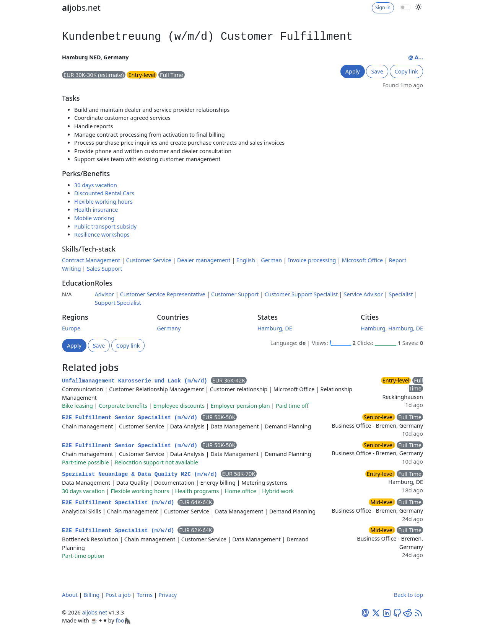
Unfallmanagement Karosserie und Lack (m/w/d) (136, 381)
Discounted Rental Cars (104, 193)
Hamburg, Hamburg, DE (392, 328)
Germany (169, 328)
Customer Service (148, 260)
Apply (352, 71)
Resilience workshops (102, 234)
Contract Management (91, 260)
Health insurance (96, 209)
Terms (144, 594)
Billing (91, 594)
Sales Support (104, 268)
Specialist (401, 294)
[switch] (405, 7)
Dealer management (203, 260)
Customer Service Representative (162, 294)
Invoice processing (312, 260)
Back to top (408, 594)
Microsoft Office (362, 260)
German (271, 260)
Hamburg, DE (274, 328)
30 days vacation (95, 185)
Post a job (118, 594)
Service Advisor (363, 294)
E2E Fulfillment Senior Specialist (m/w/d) (131, 418)
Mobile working (94, 218)
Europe (71, 328)
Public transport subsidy (105, 226)
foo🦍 (123, 620)
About (70, 594)
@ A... (415, 57)
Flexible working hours (103, 201)
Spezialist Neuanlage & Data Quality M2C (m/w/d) (141, 474)
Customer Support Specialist (301, 294)
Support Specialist (118, 302)
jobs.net (81, 7)
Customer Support (235, 294)
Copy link (406, 71)
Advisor (104, 294)
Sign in (383, 7)
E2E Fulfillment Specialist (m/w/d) (119, 503)
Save (377, 71)
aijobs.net (94, 612)
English (245, 260)
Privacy (167, 594)
